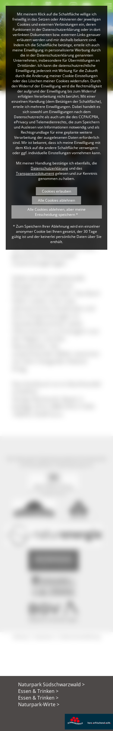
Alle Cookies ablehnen (56, 200)
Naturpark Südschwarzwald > (51, 684)
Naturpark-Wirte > (38, 704)
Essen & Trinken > (38, 691)
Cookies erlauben (56, 191)
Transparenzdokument (35, 173)
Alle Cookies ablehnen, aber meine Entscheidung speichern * (56, 212)
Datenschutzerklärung (49, 168)
